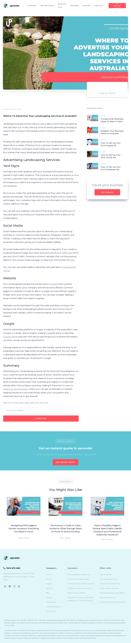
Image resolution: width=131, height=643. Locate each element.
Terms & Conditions (53, 607)
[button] (31, 5)
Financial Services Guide (108, 579)
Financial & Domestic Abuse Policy (112, 593)
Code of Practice (105, 574)
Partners (49, 579)
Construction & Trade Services (78, 579)
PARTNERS (74, 6)
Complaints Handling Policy (110, 584)
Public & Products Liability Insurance (80, 584)
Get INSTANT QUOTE (117, 5)
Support (49, 584)
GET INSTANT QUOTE (65, 462)
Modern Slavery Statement (109, 588)
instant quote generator (15, 389)
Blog (48, 593)
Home (48, 574)
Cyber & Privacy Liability (76, 593)
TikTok (6, 271)
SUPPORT (86, 6)
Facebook (68, 267)
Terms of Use (50, 611)
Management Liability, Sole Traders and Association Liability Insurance (80, 598)
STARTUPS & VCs (62, 5)
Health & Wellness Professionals (78, 574)
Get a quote (107, 192)
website (54, 284)
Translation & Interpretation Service (112, 602)
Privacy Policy (51, 602)
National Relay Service (108, 597)
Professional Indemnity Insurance (79, 588)
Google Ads (9, 336)
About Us (49, 588)
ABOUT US (99, 6)
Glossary (49, 597)
